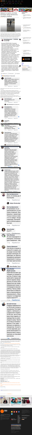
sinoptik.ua (28, 65)
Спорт (1, 3)
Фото (15, 3)
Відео (18, 3)
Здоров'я (4, 3)
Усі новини (23, 55)
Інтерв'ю (13, 3)
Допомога (10, 3)
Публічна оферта (13, 432)
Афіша (20, 3)
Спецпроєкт (2, 5)
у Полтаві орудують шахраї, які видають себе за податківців (12, 343)
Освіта (7, 3)
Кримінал (2, 390)
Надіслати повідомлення (15, 431)
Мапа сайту (13, 430)
